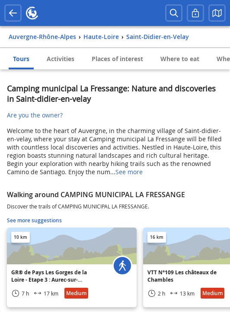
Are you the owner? (35, 115)
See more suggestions (34, 220)
